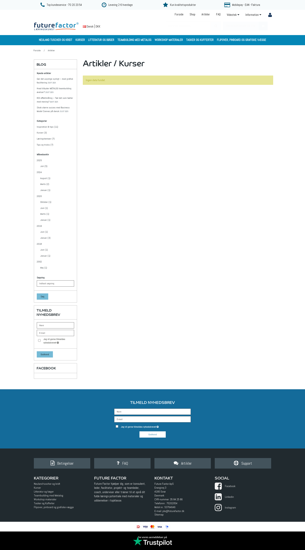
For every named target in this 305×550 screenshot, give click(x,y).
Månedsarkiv (43, 154)
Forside (179, 14)
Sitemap (159, 514)
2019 (39, 226)
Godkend (45, 354)
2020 (39, 196)
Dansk (88, 26)
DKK (98, 26)
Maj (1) (43, 267)
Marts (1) (44, 213)
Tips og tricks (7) (45, 144)
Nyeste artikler (44, 73)
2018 (39, 243)
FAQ (218, 14)
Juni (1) (44, 208)
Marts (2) (44, 184)
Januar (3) (45, 237)
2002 (39, 261)
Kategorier (42, 121)
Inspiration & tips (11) (47, 126)
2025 (39, 160)
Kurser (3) (42, 132)
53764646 (170, 507)
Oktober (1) (45, 202)
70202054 (172, 503)
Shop (192, 14)
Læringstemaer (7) (46, 138)
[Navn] (152, 411)
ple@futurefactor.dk (173, 511)
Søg (42, 296)
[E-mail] (152, 419)
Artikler (206, 14)
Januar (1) (45, 190)
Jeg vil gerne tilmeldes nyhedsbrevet (58, 340)
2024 (39, 172)
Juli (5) (43, 166)
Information (253, 15)
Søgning (41, 277)
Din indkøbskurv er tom (246, 26)
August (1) (45, 178)
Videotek (233, 15)
